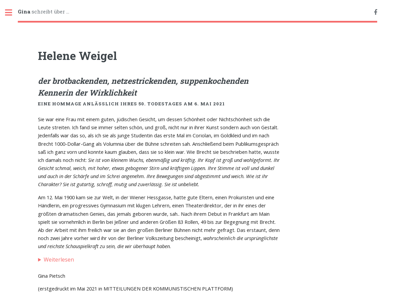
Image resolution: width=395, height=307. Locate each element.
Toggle (12, 12)
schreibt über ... (43, 11)
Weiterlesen (59, 259)
